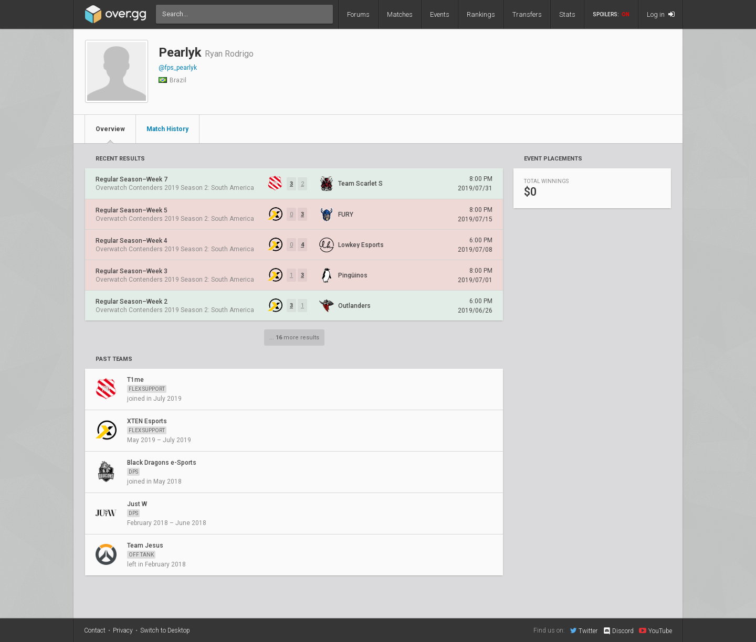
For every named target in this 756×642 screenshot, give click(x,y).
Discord (618, 631)
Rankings (481, 14)
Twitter (583, 630)
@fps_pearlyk (178, 68)
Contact (95, 630)
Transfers (527, 14)
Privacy (123, 630)
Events (439, 14)
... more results (294, 337)
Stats (567, 14)
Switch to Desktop (165, 630)
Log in (661, 14)
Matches (400, 14)
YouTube (655, 630)
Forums (358, 14)
